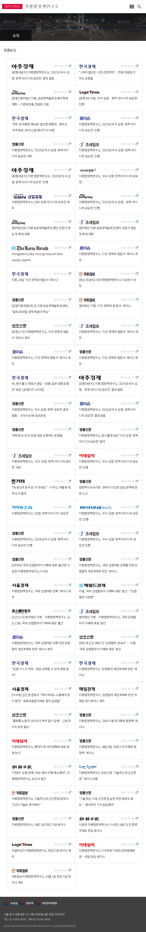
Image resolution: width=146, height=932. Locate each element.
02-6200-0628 (17, 919)
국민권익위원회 (46, 903)
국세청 (11, 903)
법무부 (26, 903)
